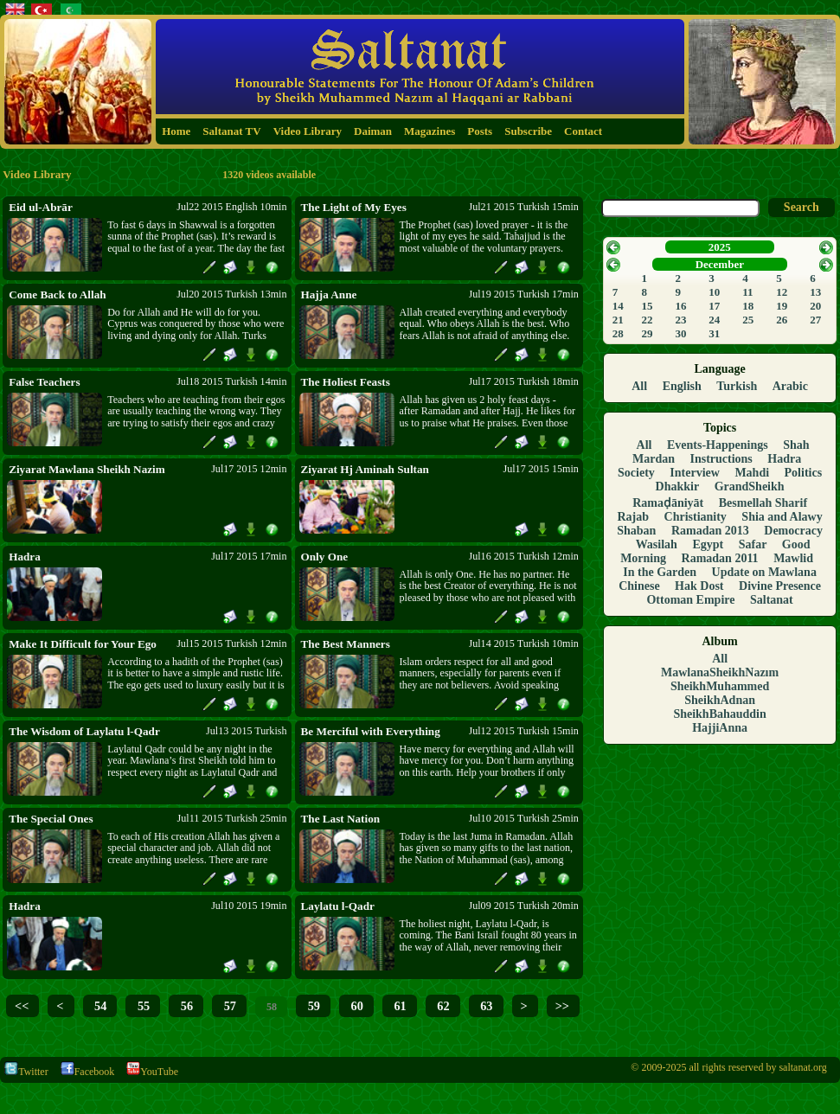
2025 (720, 246)
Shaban (636, 530)
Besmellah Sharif (763, 502)
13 (815, 291)
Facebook (88, 1072)
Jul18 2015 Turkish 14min (231, 381)
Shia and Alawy (781, 516)
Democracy (793, 530)
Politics (804, 472)
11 (747, 291)
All (639, 386)
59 (312, 1006)
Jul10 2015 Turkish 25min (524, 818)
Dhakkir (678, 486)
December (720, 264)
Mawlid (793, 558)
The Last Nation (341, 818)
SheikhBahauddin (719, 713)
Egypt (707, 544)
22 (646, 319)
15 (646, 305)
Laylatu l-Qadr (338, 906)
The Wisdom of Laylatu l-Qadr (84, 731)
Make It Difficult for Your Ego (83, 643)
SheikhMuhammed (719, 686)
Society (636, 472)
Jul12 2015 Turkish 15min (524, 731)
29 (646, 333)
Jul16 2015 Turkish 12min (524, 556)
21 (618, 319)
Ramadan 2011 (720, 558)
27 (815, 319)
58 (270, 1007)
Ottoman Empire (690, 599)
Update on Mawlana (764, 572)
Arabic (790, 386)
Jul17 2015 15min (541, 469)
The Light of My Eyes (354, 207)
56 (185, 1006)
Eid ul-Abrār (41, 207)
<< (22, 1006)
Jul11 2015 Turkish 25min (232, 818)
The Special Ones (51, 818)
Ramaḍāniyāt (667, 502)
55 (142, 1006)
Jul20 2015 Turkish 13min (231, 294)
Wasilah (656, 544)
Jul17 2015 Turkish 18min (524, 381)
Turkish (736, 386)
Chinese (639, 585)
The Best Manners (345, 643)
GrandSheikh (750, 486)
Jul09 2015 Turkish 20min (524, 906)
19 (781, 305)
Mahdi (751, 472)
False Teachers (44, 381)
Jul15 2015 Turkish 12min (231, 643)
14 (618, 305)
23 (680, 319)
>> (562, 1006)
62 (442, 1006)
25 (747, 319)
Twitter (26, 1072)
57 (228, 1006)
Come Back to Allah (57, 294)
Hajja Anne (329, 294)
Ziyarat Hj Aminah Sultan (365, 469)
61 (399, 1006)
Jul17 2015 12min (248, 469)
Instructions (720, 458)
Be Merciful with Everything (370, 731)
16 (680, 305)
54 (99, 1006)
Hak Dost (699, 585)
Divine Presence (780, 585)
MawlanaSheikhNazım (720, 672)
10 (714, 291)
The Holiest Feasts (345, 381)
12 (781, 291)
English (682, 386)
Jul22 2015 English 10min (231, 207)
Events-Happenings (717, 445)
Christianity (695, 516)
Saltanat (771, 599)
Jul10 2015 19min (248, 906)
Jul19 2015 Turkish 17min (524, 294)
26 (781, 319)
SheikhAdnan (719, 700)
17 (714, 305)
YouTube (152, 1072)
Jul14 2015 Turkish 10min (524, 643)
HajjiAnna (719, 727)
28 (618, 333)
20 (815, 305)
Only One (325, 556)
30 (680, 333)
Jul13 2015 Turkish (246, 731)
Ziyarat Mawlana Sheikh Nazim (87, 469)
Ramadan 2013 (710, 530)
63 (485, 1006)
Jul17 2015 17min (248, 556)
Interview (695, 472)
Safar (753, 544)
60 (355, 1006)
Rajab (633, 516)
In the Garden (659, 572)
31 (714, 333)
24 (714, 319)
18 (747, 305)
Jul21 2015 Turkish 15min (524, 207)
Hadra (25, 556)
